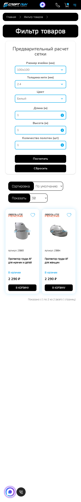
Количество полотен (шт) (40, 138)
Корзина (67, 5)
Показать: (19, 198)
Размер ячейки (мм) (40, 63)
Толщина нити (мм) (40, 77)
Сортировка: (21, 186)
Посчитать (40, 159)
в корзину (22, 287)
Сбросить (40, 168)
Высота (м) (40, 123)
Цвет (40, 92)
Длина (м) (41, 108)
